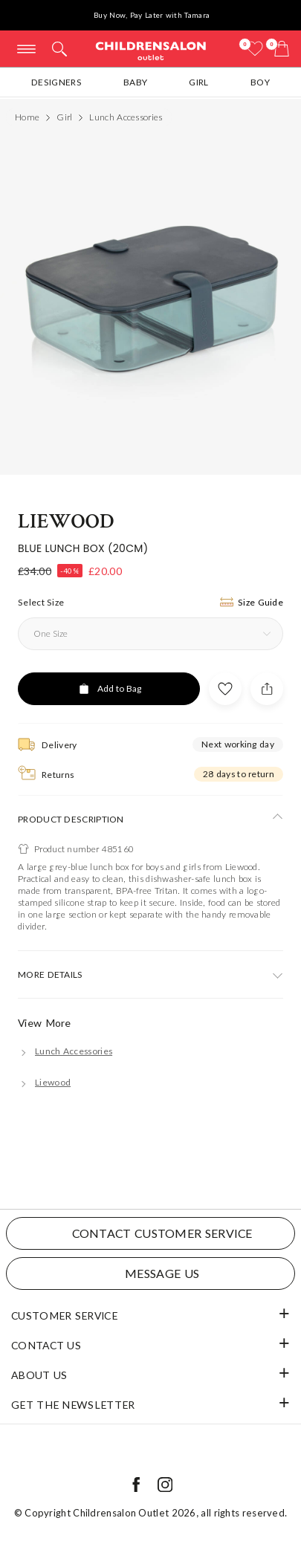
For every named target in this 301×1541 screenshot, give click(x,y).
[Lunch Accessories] (65, 1051)
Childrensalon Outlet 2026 (134, 1513)
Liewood (66, 521)
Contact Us (46, 1345)
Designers (56, 82)
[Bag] (281, 48)
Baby (135, 82)
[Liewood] (44, 1082)
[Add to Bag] (109, 688)
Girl (198, 82)
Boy (260, 82)
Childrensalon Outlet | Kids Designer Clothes (151, 50)
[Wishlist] (255, 48)
